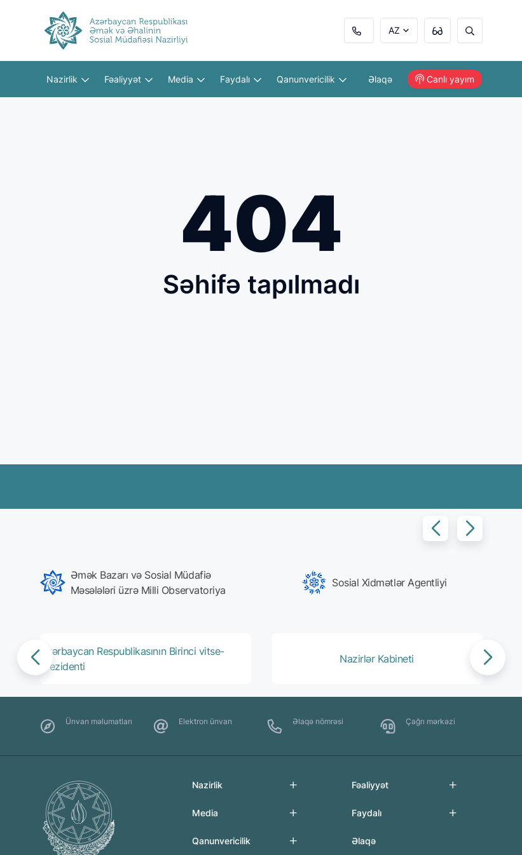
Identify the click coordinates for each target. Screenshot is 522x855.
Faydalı (240, 79)
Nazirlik (67, 79)
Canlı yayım (444, 79)
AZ (394, 30)
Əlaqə (380, 79)
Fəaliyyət (128, 79)
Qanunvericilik (312, 79)
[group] (148, 582)
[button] (435, 528)
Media (186, 79)
